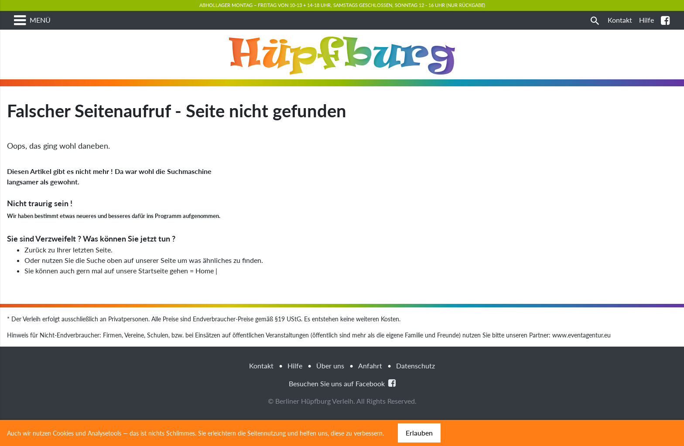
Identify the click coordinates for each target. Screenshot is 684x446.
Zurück (35, 275)
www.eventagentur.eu (581, 360)
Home (204, 296)
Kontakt (261, 391)
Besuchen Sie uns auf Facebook (342, 408)
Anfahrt (370, 391)
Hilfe (294, 391)
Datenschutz (415, 391)
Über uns (330, 391)
